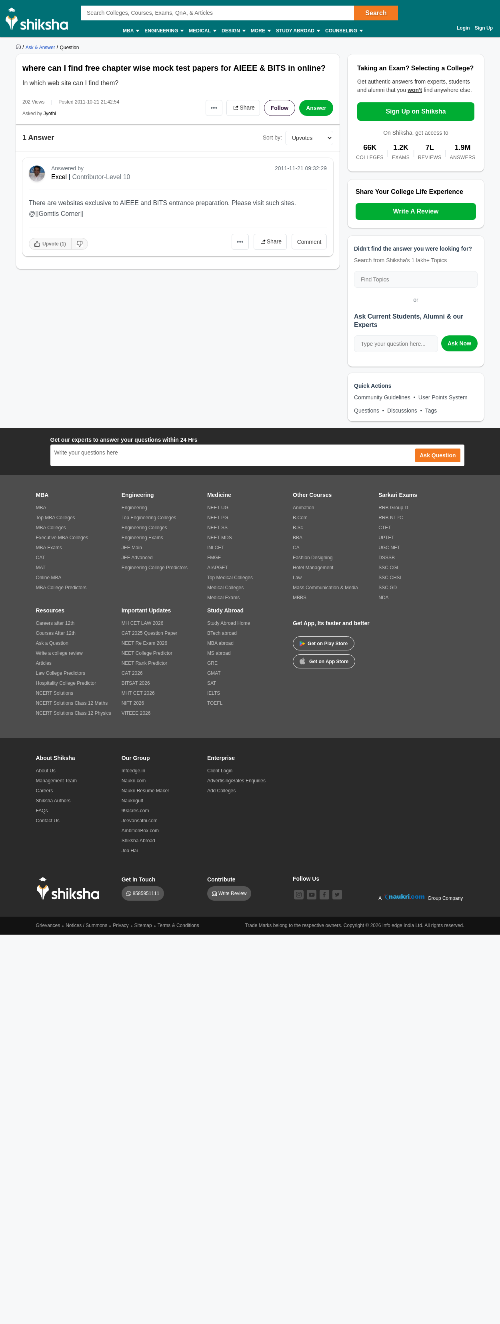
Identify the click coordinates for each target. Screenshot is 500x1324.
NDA (383, 597)
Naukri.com (134, 781)
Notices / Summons (86, 925)
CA (296, 547)
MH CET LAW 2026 (143, 623)
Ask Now (459, 343)
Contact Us (48, 821)
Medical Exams (223, 597)
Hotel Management (313, 567)
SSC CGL (389, 567)
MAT (41, 567)
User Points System (443, 397)
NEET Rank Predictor (145, 663)
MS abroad (219, 653)
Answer (316, 108)
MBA (130, 31)
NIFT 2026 (133, 703)
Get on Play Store (324, 643)
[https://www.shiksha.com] (19, 47)
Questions (366, 410)
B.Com (300, 517)
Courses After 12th (56, 633)
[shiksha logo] (70, 888)
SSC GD (387, 587)
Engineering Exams (142, 537)
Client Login (219, 771)
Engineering (163, 31)
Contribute (221, 879)
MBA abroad (220, 643)
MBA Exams (49, 547)
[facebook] (324, 894)
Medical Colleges (225, 587)
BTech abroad (222, 633)
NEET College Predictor (147, 653)
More (260, 31)
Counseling (343, 31)
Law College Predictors (60, 673)
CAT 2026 (132, 673)
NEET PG (217, 517)
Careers (44, 791)
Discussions (402, 410)
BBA (297, 537)
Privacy (120, 925)
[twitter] (337, 894)
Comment (309, 242)
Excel (59, 176)
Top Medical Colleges (230, 577)
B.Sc (298, 527)
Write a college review (59, 653)
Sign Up (484, 28)
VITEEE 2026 (136, 713)
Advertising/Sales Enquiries (236, 781)
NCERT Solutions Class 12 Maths (72, 703)
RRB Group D (393, 507)
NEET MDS (219, 537)
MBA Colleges (51, 527)
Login (463, 28)
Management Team (56, 781)
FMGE (214, 557)
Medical (202, 31)
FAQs (42, 811)
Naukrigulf (132, 801)
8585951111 (146, 893)
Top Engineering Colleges (149, 517)
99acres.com (135, 811)
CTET (384, 527)
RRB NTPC (390, 517)
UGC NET (389, 547)
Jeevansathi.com (140, 821)
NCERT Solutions (55, 693)
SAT (211, 683)
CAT (40, 557)
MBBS (299, 597)
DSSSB (386, 557)
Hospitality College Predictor (66, 683)
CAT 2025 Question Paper (150, 633)
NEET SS (217, 527)
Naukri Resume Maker (145, 791)
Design (233, 31)
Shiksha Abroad (138, 840)
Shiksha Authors (53, 801)
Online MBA (49, 577)
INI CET (215, 547)
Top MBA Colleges (55, 517)
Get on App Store (324, 660)
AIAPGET (217, 567)
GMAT (214, 673)
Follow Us (306, 878)
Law (297, 577)
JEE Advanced (137, 557)
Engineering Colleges (144, 527)
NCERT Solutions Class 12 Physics (73, 713)
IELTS (213, 693)
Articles (44, 663)
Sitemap (143, 925)
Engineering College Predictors (155, 567)
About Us (46, 771)
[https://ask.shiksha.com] (41, 47)
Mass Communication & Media (325, 587)
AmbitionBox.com (140, 830)
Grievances (48, 925)
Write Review (232, 893)
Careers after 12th (55, 623)
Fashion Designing (312, 557)
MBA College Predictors (61, 587)
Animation (303, 507)
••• (214, 107)
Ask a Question (52, 643)
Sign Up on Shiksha (416, 111)
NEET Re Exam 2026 (145, 643)
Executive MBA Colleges (62, 537)
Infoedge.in (133, 771)
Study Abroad (297, 31)
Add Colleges (221, 791)
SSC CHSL (390, 577)
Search (375, 13)
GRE (212, 663)
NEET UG (217, 507)
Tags (431, 410)
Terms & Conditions (178, 925)
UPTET (386, 537)
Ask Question (438, 455)
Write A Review (415, 211)
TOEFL (214, 703)
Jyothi (50, 113)
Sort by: (272, 137)
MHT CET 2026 (138, 693)
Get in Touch (139, 879)
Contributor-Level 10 (101, 176)
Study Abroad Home (228, 623)
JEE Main (132, 547)
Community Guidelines (382, 397)
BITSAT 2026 (136, 683)
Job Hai (130, 850)
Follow (279, 108)
